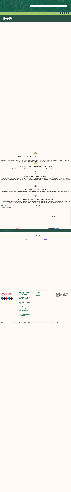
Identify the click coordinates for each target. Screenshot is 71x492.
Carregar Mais (4, 143)
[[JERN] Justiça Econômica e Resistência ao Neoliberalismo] (1, 154)
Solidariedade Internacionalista (20, 436)
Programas (15, 420)
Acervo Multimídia (45, 421)
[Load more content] (51, 227)
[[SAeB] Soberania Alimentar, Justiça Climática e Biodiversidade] (1, 163)
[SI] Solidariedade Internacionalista (7, 188)
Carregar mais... (2, 226)
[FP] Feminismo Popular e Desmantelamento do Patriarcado (12, 197)
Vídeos (44, 424)
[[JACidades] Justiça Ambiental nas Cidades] (1, 173)
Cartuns (44, 435)
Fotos (44, 432)
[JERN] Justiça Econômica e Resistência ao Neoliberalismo (12, 156)
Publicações (45, 429)
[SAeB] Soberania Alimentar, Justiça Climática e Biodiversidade (13, 165)
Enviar (2, 291)
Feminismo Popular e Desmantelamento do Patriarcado (27, 439)
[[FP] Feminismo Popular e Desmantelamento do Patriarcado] (1, 195)
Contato (2, 420)
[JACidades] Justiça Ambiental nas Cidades (9, 175)
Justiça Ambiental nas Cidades (20, 431)
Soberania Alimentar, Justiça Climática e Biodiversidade (23, 427)
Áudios (44, 427)
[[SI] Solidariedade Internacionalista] (1, 185)
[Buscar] (53, 6)
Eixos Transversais (17, 434)
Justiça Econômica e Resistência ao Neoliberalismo (20, 423)
